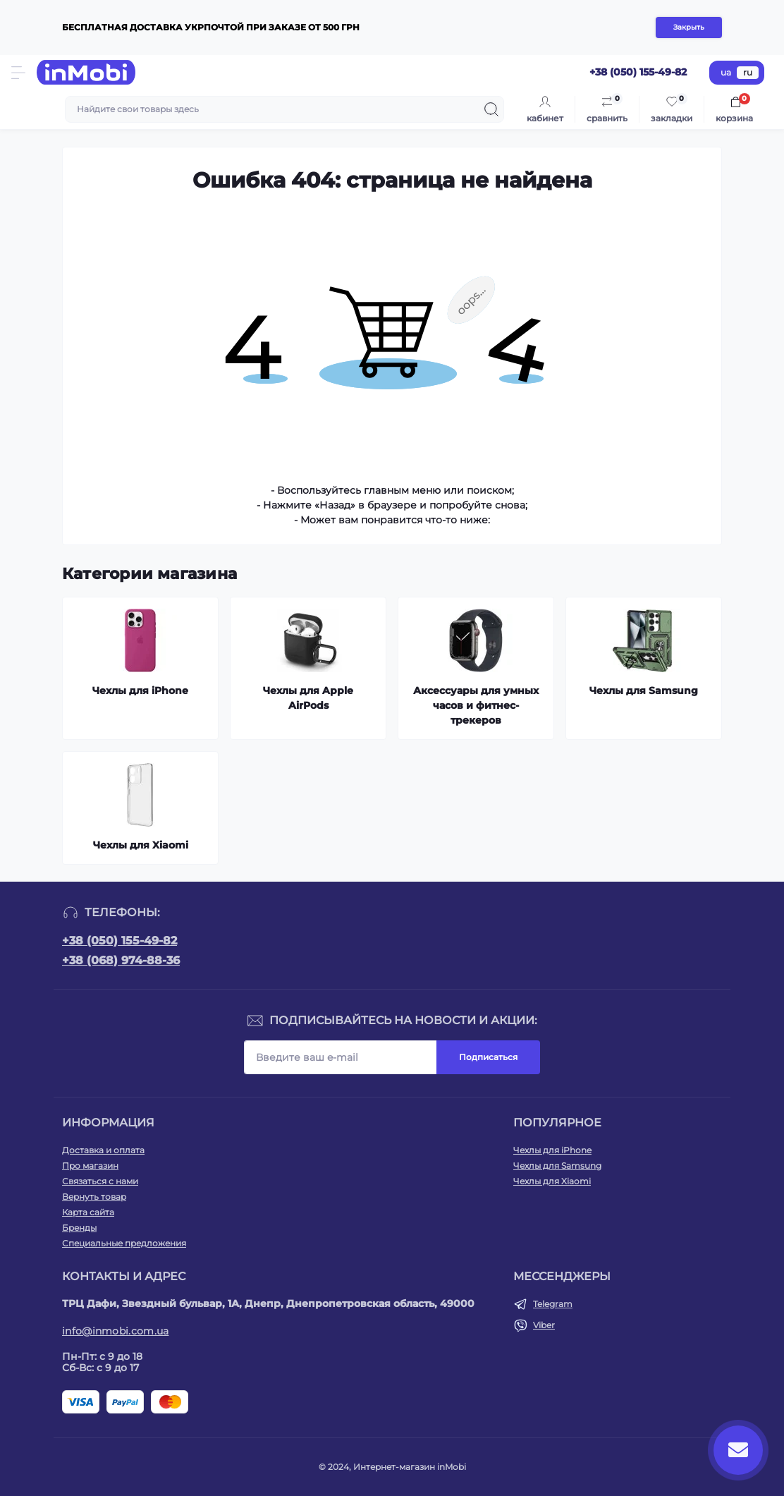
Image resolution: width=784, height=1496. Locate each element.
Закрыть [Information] (688, 27)
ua (726, 72)
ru (747, 72)
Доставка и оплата (103, 1150)
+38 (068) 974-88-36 (121, 960)
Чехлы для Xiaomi (552, 1181)
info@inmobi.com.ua (115, 1331)
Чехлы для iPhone (552, 1150)
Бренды (79, 1227)
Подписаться (488, 1057)
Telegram (552, 1304)
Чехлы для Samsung (557, 1165)
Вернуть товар (94, 1196)
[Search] (491, 109)
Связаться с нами (100, 1181)
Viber (544, 1325)
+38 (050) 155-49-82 (119, 940)
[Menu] (18, 73)
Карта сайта (88, 1212)
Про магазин (90, 1165)
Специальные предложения (124, 1243)
